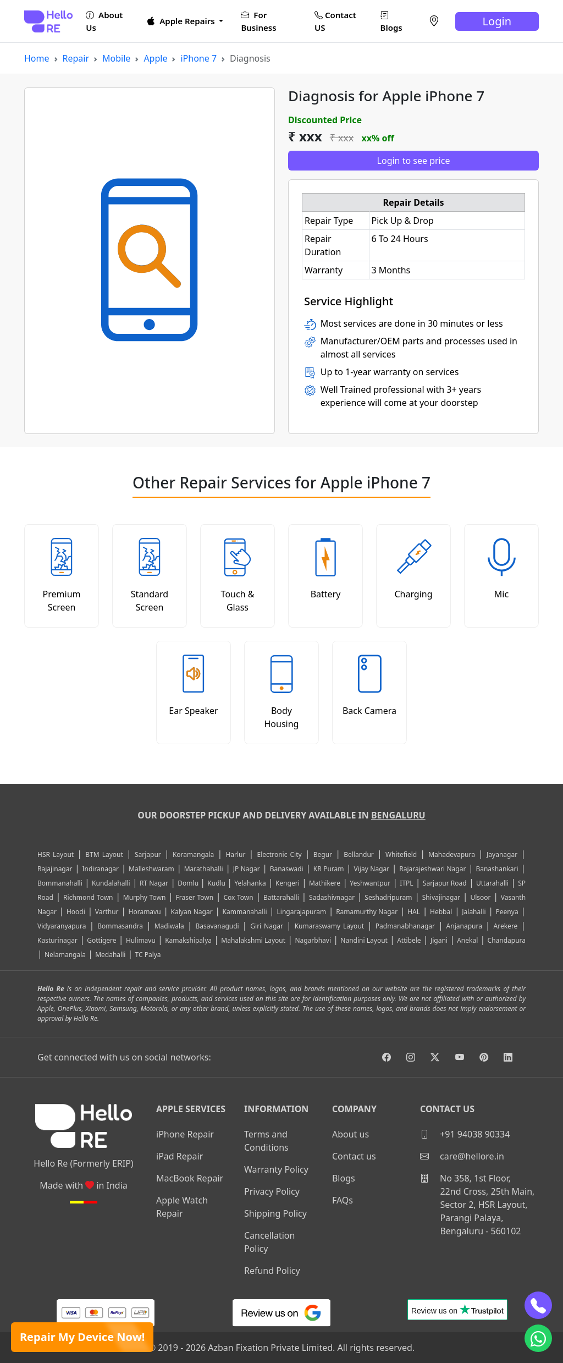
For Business (258, 21)
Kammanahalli (245, 911)
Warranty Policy (276, 1169)
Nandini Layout (364, 940)
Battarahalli (281, 897)
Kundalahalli (111, 883)
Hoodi (76, 911)
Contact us (354, 1156)
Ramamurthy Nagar (367, 911)
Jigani (439, 940)
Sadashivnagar (332, 897)
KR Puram (328, 868)
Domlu (189, 883)
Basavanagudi (217, 926)
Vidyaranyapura (61, 926)
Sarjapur (148, 854)
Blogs (391, 21)
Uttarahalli (492, 883)
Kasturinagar (57, 940)
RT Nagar (154, 883)
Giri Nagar (266, 926)
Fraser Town (195, 897)
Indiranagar (100, 868)
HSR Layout (55, 854)
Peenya (507, 911)
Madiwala (169, 926)
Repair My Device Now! (82, 1336)
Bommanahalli (59, 883)
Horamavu (145, 911)
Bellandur (359, 854)
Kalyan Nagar (192, 911)
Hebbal (441, 911)
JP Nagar (246, 868)
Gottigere (101, 940)
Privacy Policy (272, 1191)
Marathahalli (203, 868)
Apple (155, 58)
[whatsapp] (538, 1338)
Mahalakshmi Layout (253, 940)
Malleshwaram (151, 868)
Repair (76, 58)
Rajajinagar (54, 868)
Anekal (467, 940)
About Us (104, 21)
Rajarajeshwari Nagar (432, 868)
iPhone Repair (185, 1134)
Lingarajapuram (302, 911)
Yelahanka (250, 883)
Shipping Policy (275, 1213)
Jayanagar (502, 854)
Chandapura (507, 940)
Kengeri (287, 883)
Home (36, 58)
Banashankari (497, 868)
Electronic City (279, 854)
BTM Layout (104, 854)
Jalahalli (473, 911)
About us (350, 1134)
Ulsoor (480, 897)
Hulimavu (141, 940)
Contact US (335, 21)
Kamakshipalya (188, 940)
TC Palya (148, 954)
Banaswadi (286, 868)
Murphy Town (144, 897)
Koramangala (193, 854)
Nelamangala (65, 954)
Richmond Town (88, 897)
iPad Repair (179, 1156)
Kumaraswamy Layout (330, 926)
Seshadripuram (388, 897)
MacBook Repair (189, 1178)
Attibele (409, 940)
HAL (413, 911)
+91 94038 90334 (465, 1134)
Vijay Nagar (372, 868)
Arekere (506, 926)
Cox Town (238, 897)
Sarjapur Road (445, 883)
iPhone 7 (198, 58)
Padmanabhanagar (405, 926)
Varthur (107, 911)
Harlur (235, 854)
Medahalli (110, 954)
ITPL (406, 883)
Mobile (116, 58)
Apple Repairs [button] (182, 20)
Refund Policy (272, 1271)
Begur (322, 854)
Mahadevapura (451, 854)
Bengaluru (398, 815)
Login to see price (413, 161)
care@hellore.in (462, 1156)
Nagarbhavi (313, 940)
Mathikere (324, 883)
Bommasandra (120, 926)
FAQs (342, 1200)
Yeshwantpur (370, 883)
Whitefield (401, 854)
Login (497, 21)
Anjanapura (464, 926)
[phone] (538, 1305)
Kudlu (217, 883)
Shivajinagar (441, 897)
